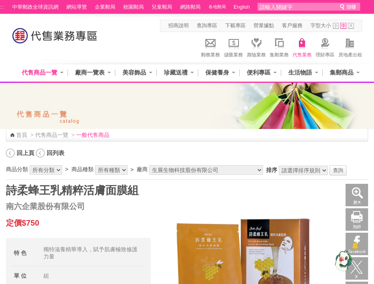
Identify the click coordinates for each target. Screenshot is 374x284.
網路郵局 (190, 7)
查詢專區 (207, 25)
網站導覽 (76, 7)
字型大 (351, 26)
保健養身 (217, 72)
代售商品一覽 (39, 72)
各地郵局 (217, 6)
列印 (357, 219)
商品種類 (82, 169)
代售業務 (302, 47)
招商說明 (178, 25)
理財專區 (325, 47)
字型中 (343, 26)
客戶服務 (292, 25)
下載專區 (235, 25)
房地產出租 (350, 47)
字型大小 (320, 25)
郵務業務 (210, 47)
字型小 (336, 26)
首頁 (21, 135)
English (242, 7)
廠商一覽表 (90, 72)
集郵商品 (341, 72)
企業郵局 (105, 7)
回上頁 (25, 152)
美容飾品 (134, 72)
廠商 (142, 169)
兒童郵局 (162, 7)
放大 (357, 195)
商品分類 (17, 169)
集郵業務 (279, 47)
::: (2, 7)
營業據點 (264, 25)
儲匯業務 (233, 47)
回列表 (55, 152)
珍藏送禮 (176, 72)
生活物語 (300, 72)
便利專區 (259, 72)
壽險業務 (256, 47)
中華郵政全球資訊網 (35, 7)
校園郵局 (133, 7)
